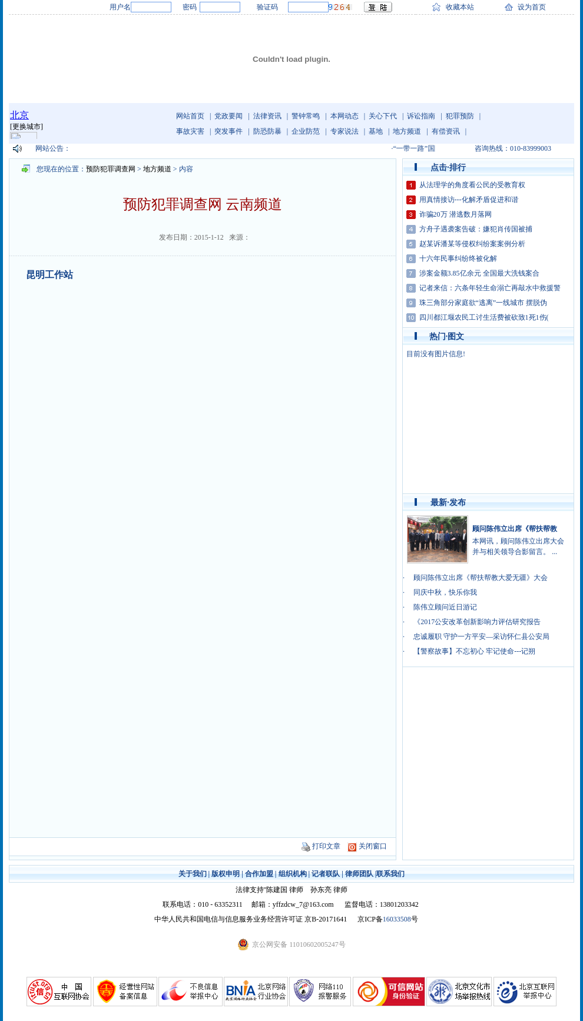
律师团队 (359, 874)
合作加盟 (259, 874)
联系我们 (390, 874)
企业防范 (306, 131)
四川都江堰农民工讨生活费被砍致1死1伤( (484, 317)
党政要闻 (228, 116)
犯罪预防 (460, 116)
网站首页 (190, 116)
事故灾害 (190, 131)
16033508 (397, 919)
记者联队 (326, 874)
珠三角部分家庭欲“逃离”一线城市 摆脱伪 (483, 303)
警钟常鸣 (306, 116)
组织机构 (293, 874)
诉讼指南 (421, 116)
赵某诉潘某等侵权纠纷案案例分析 (472, 244)
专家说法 (344, 131)
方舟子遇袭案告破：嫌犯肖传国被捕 (475, 229)
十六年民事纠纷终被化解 (458, 258)
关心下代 (383, 116)
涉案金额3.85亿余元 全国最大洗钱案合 (479, 273)
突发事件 (228, 131)
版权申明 (225, 874)
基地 (376, 131)
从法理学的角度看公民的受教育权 (472, 185)
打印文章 (326, 846)
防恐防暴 (267, 131)
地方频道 (407, 131)
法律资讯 (267, 116)
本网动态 (344, 116)
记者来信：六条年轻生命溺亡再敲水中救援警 (490, 288)
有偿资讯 (446, 131)
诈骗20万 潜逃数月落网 (455, 214)
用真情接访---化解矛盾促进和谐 (468, 199)
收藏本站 (460, 7)
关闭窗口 (373, 846)
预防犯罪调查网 (110, 169)
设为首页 (532, 7)
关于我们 (192, 874)
